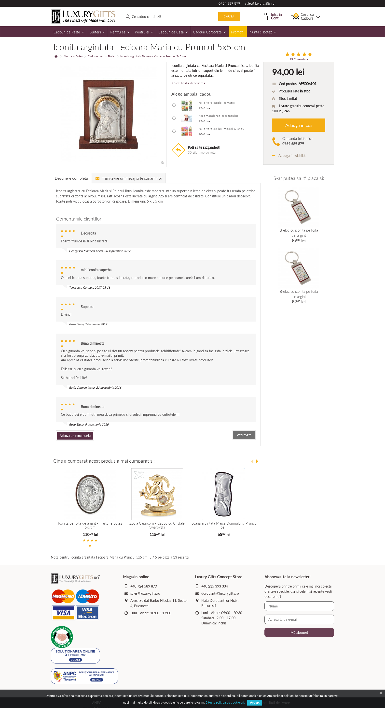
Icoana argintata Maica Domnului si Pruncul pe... (224, 525)
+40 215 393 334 (214, 586)
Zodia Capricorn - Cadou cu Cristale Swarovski (157, 525)
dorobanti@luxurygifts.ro (220, 593)
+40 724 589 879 (143, 586)
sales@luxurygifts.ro (260, 3)
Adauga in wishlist (288, 155)
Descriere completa (71, 178)
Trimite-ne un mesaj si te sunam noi (129, 178)
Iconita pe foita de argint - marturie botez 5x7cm (90, 525)
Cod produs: (288, 84)
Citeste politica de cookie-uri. (225, 702)
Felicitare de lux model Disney (221, 129)
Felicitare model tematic (216, 102)
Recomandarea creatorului (218, 116)
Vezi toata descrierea (189, 83)
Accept (255, 702)
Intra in (273, 15)
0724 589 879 (229, 3)
